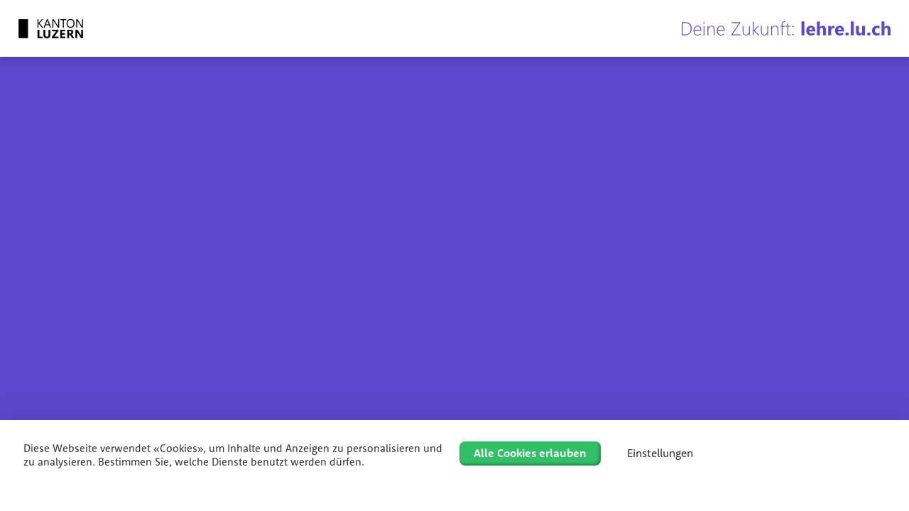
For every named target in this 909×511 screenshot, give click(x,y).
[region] (454, 266)
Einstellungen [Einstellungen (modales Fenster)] (660, 453)
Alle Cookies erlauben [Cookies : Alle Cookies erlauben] (530, 453)
